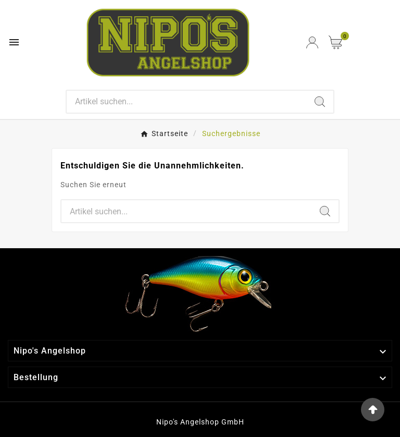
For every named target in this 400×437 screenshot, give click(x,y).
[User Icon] (312, 42)
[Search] (187, 102)
